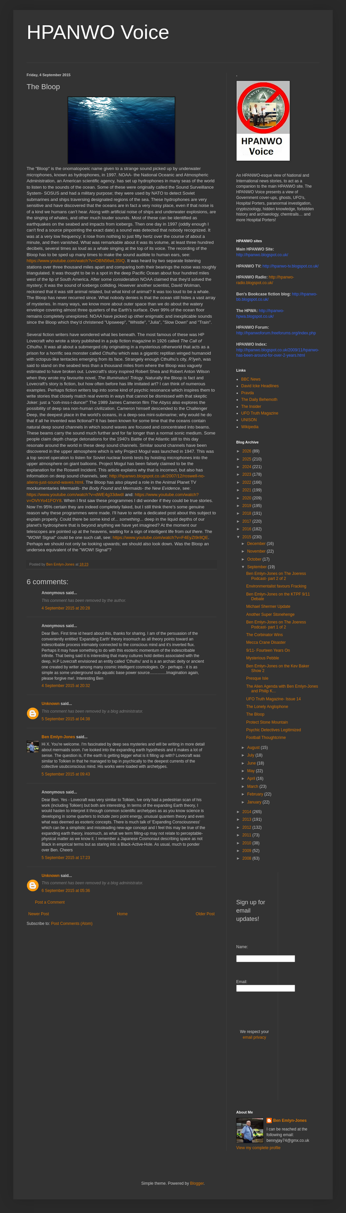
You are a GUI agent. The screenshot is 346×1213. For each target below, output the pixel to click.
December (257, 543)
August (254, 747)
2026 (248, 451)
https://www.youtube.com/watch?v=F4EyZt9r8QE (160, 537)
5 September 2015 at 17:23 (66, 857)
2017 (248, 521)
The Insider (251, 406)
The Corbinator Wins (264, 634)
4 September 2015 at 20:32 (66, 685)
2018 (248, 513)
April (251, 778)
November (257, 551)
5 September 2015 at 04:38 (66, 719)
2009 (248, 850)
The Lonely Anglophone (267, 706)
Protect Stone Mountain (267, 722)
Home (122, 914)
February (255, 794)
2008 (248, 858)
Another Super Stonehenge (270, 614)
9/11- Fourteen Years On (268, 650)
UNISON (249, 420)
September (257, 567)
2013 (248, 819)
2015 (248, 537)
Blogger (197, 1183)
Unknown (51, 703)
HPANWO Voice (98, 32)
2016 (248, 529)
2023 (248, 474)
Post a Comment (50, 902)
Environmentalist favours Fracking (276, 586)
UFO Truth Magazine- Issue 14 (273, 699)
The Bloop (255, 714)
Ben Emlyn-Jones (58, 737)
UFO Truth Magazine (259, 413)
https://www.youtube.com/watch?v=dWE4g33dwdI (75, 494)
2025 (248, 459)
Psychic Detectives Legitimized (273, 730)
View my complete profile (258, 1147)
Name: (242, 947)
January (254, 802)
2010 (248, 843)
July (251, 755)
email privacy (254, 1037)
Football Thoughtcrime (266, 737)
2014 (248, 811)
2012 (248, 827)
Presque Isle (257, 678)
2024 (248, 466)
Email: (241, 981)
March (253, 786)
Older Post (205, 914)
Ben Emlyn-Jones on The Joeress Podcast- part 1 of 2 (276, 624)
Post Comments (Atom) (71, 923)
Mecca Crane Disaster (266, 642)
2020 (248, 498)
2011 (248, 835)
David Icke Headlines (260, 386)
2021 (248, 490)
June (252, 763)
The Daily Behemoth (259, 399)
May (251, 771)
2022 (248, 482)
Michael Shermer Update (268, 606)
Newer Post (38, 914)
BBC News (250, 379)
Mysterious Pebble (262, 658)
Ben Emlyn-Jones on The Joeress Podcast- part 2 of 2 (276, 576)
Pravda (247, 393)
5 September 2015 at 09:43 (66, 774)
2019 (248, 505)
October (254, 559)
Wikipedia (250, 427)
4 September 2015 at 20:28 (66, 608)
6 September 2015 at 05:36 (66, 890)
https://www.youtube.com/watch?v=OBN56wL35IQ (76, 260)
